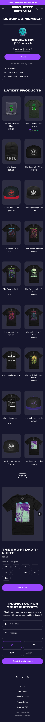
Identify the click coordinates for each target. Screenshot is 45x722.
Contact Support (22, 691)
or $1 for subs (22, 49)
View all (22, 476)
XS (6, 567)
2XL (15, 572)
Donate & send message (23, 661)
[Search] (37, 9)
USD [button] (22, 686)
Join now (22, 57)
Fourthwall (26, 716)
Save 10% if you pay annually (22, 63)
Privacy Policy (22, 702)
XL (6, 572)
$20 (12, 653)
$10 (33, 645)
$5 (12, 645)
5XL (6, 578)
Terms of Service (22, 697)
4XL (35, 572)
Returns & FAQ (22, 707)
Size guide (14, 562)
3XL (25, 572)
